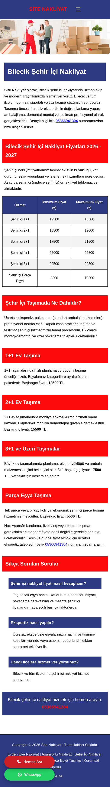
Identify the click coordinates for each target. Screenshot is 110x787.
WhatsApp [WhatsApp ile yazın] (29, 774)
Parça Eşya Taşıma (65, 761)
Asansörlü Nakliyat (57, 754)
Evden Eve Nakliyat (23, 754)
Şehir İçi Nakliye (88, 754)
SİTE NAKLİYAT (48, 9)
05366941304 (67, 121)
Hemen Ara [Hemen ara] (29, 761)
